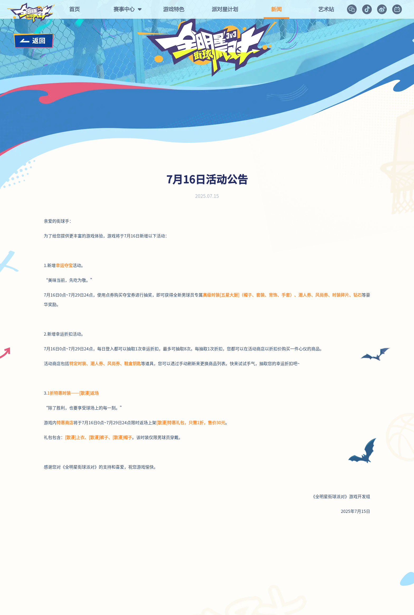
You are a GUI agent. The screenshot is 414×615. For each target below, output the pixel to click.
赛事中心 (124, 9)
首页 (74, 9)
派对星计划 (225, 9)
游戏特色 (173, 9)
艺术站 (326, 9)
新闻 (276, 9)
